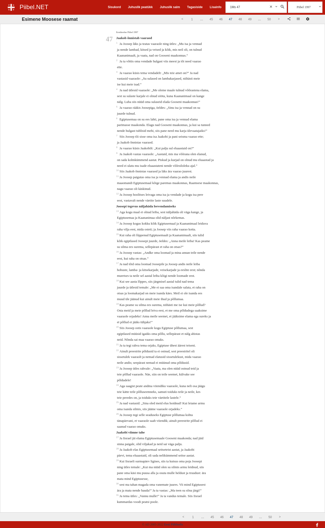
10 (118, 170)
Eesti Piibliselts (173, 524)
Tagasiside (195, 7)
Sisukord (114, 7)
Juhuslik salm (170, 7)
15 (118, 234)
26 (118, 414)
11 (118, 176)
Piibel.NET (34, 7)
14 (118, 222)
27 (118, 437)
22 (118, 350)
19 (118, 304)
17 (118, 263)
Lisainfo (215, 7)
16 (118, 251)
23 (118, 367)
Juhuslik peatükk (140, 7)
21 (118, 344)
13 (118, 211)
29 (118, 460)
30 (118, 483)
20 (118, 327)
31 (118, 495)
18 (118, 280)
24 (118, 385)
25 (118, 402)
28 (118, 448)
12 (118, 193)
